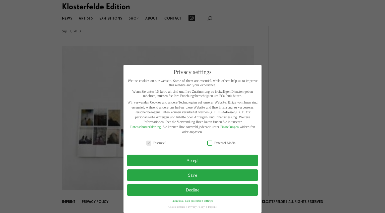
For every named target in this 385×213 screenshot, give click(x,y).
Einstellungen (229, 127)
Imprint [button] (212, 206)
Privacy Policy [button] (197, 206)
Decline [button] (192, 189)
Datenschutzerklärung (145, 127)
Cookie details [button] (176, 206)
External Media (221, 143)
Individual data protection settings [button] (192, 200)
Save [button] (192, 175)
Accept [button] (192, 160)
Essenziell (156, 143)
